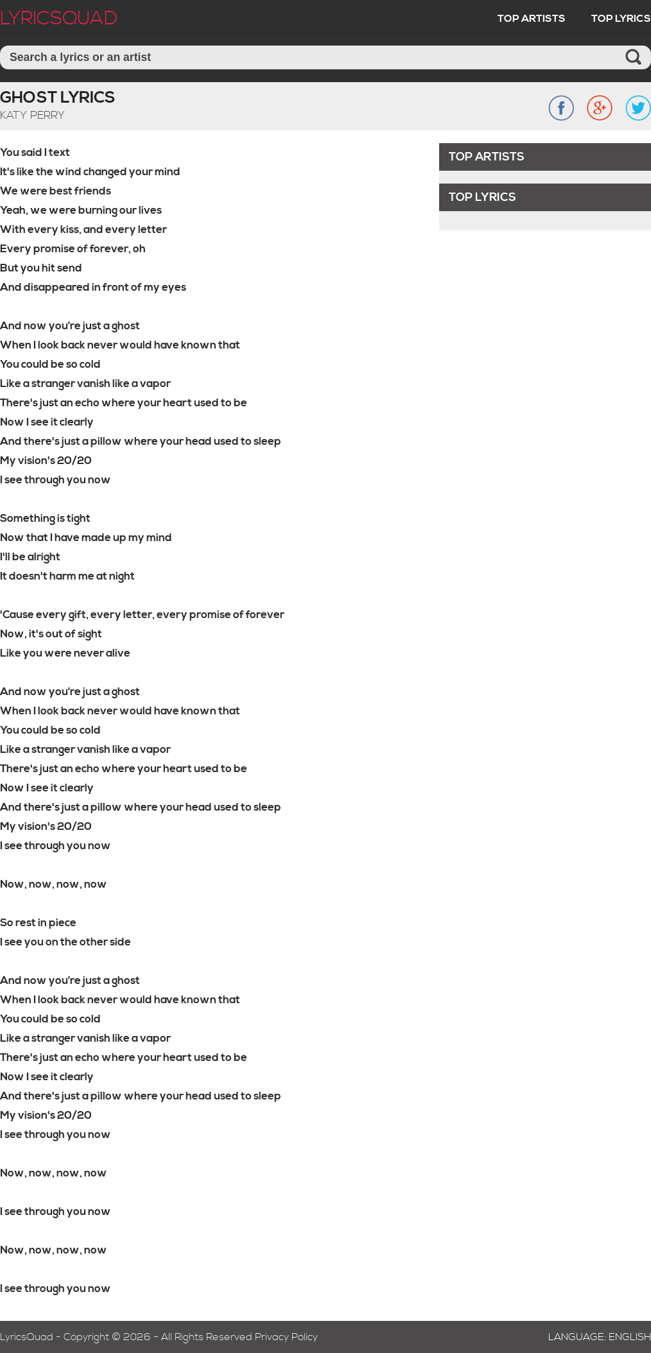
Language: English (599, 1337)
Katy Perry (32, 115)
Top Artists (532, 18)
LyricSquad (58, 18)
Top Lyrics (621, 18)
